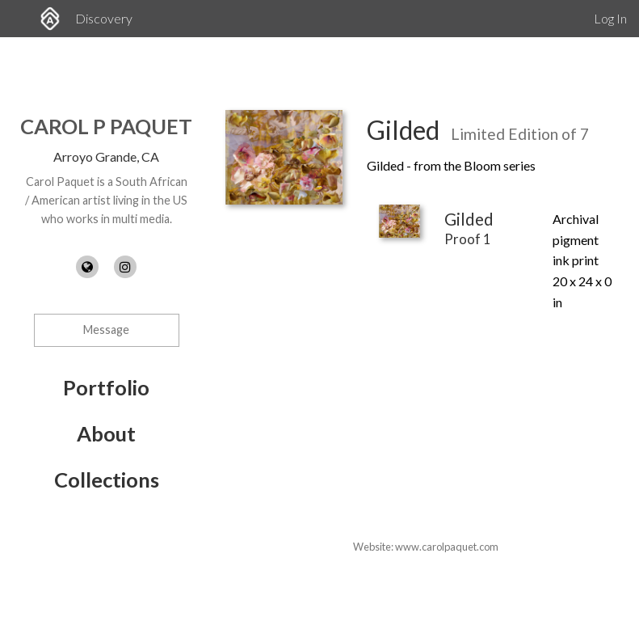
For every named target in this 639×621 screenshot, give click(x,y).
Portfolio (106, 387)
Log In (610, 18)
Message (106, 329)
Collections (106, 479)
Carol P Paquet (106, 126)
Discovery (103, 18)
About (106, 433)
